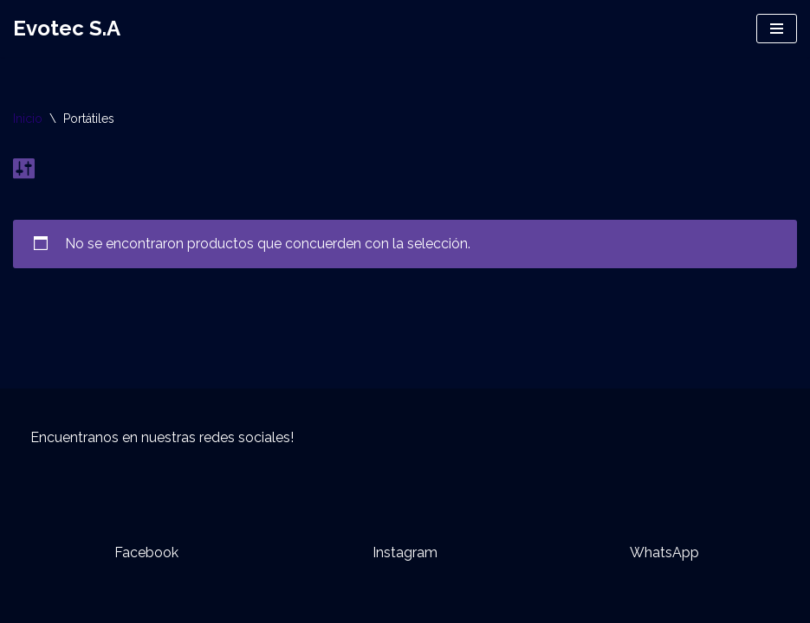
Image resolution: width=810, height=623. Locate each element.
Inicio (27, 118)
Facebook (146, 552)
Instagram (405, 552)
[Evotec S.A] (66, 28)
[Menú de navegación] (776, 28)
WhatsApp (664, 552)
